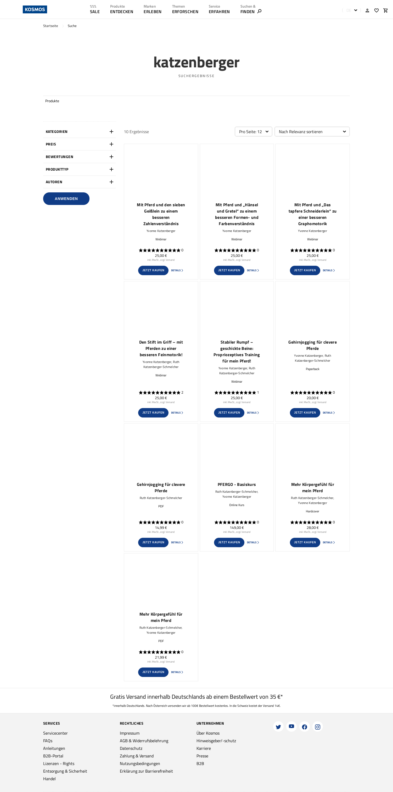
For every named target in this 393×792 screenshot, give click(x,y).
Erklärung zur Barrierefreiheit (146, 771)
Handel (49, 778)
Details (177, 270)
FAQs (47, 740)
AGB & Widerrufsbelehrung (144, 740)
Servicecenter (55, 733)
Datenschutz (131, 748)
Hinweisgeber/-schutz (216, 740)
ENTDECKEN (121, 11)
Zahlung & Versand (137, 756)
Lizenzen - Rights (58, 763)
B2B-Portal (53, 756)
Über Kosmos (208, 733)
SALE (95, 11)
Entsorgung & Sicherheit (65, 771)
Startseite (50, 25)
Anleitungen (54, 748)
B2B (200, 763)
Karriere (203, 748)
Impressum (129, 733)
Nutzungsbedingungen (140, 763)
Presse (202, 756)
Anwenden (66, 199)
